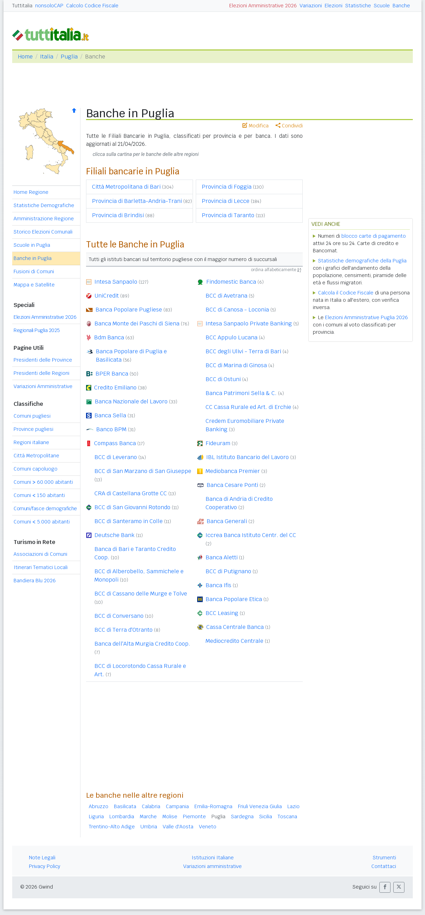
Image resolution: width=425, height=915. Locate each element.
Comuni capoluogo (35, 469)
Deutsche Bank (114, 535)
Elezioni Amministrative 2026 (263, 5)
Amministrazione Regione (44, 218)
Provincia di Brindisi (118, 215)
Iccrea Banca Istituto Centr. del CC (251, 535)
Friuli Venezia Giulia (260, 806)
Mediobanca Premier (233, 471)
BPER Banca (111, 373)
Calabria (151, 806)
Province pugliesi (33, 429)
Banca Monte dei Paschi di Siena (136, 323)
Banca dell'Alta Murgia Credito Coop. (142, 643)
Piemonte (194, 816)
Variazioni (311, 5)
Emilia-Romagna (213, 806)
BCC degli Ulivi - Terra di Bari (243, 351)
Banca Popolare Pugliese (128, 309)
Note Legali (42, 857)
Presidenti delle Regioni (41, 373)
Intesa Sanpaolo (115, 281)
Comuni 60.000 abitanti (43, 482)
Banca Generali (227, 521)
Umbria (148, 826)
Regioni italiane (31, 442)
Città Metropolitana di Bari (126, 186)
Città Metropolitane (36, 455)
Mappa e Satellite (34, 285)
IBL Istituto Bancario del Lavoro (247, 457)
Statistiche (358, 5)
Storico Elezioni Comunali (43, 232)
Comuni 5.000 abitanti (42, 522)
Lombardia (121, 816)
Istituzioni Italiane (213, 857)
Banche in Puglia (33, 258)
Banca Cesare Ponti (232, 485)
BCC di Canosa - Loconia (237, 309)
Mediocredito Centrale (234, 641)
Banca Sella (110, 415)
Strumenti (384, 857)
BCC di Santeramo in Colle (128, 521)
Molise (169, 816)
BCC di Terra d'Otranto (123, 629)
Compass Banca (115, 443)
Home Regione (31, 192)
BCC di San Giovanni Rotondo (132, 507)
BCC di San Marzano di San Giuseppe (142, 471)
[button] (385, 887)
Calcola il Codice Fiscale (345, 293)
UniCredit (106, 295)
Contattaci (383, 866)
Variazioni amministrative (212, 866)
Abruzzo (98, 806)
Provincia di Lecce (225, 201)
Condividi (289, 126)
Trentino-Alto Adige (112, 826)
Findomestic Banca (231, 281)
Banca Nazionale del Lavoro (131, 401)
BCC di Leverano (115, 457)
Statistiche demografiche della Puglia (362, 261)
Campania (177, 806)
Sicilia (265, 816)
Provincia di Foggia (227, 186)
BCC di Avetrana (226, 295)
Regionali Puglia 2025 (37, 330)
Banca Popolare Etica (234, 599)
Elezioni (333, 5)
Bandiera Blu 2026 (35, 580)
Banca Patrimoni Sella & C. (241, 393)
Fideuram (218, 443)
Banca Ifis (218, 585)
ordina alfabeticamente (276, 270)
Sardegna (242, 816)
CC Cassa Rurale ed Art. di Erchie (248, 407)
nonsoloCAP (49, 5)
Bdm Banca (109, 337)
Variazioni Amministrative (43, 386)
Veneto (207, 826)
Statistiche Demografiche (44, 205)
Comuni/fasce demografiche (45, 508)
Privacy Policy (44, 866)
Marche (148, 816)
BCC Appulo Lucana (231, 337)
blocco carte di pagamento (373, 236)
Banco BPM (111, 429)
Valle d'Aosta (178, 826)
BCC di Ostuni (223, 379)
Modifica (255, 126)
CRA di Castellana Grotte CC (130, 493)
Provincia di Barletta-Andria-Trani (137, 201)
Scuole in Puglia (32, 245)
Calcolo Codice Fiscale (92, 5)
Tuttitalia (22, 5)
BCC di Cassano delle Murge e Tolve (140, 593)
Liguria (96, 816)
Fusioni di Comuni (34, 271)
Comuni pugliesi (32, 416)
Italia (46, 56)
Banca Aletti (222, 557)
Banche (401, 5)
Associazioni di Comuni (40, 554)
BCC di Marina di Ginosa (236, 365)
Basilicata (125, 806)
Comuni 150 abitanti (39, 495)
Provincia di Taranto (228, 215)
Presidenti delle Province (43, 360)
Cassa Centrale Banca (235, 627)
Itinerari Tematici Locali (41, 567)
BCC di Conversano (119, 616)
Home (25, 56)
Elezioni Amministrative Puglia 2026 (366, 317)
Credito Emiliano (115, 387)
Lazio (293, 806)
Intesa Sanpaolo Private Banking (249, 323)
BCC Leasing (222, 613)
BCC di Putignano (228, 571)
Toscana (287, 816)
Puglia (69, 56)
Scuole (382, 5)
